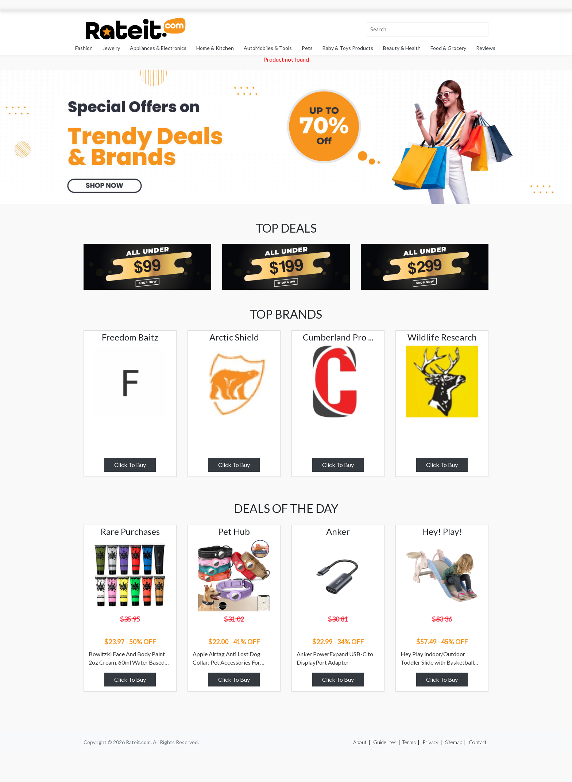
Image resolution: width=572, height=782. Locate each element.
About (360, 742)
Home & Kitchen (215, 48)
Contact (478, 742)
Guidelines (385, 742)
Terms (409, 742)
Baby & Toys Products (347, 48)
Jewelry (111, 48)
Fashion (84, 48)
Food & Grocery (448, 48)
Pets (307, 48)
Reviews (485, 48)
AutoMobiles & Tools (268, 48)
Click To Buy (130, 464)
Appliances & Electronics (158, 48)
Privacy (430, 742)
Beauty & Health (402, 48)
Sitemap (453, 742)
